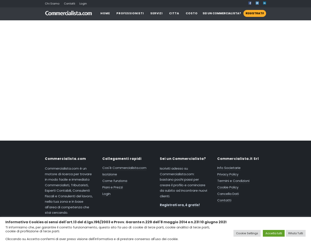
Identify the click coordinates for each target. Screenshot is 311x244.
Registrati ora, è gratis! (180, 205)
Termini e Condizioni (233, 180)
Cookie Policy (227, 187)
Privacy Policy (227, 174)
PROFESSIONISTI (130, 13)
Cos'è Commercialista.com (124, 167)
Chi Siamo (52, 3)
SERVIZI (156, 13)
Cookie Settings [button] (247, 233)
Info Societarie (229, 167)
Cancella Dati (228, 193)
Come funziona (114, 180)
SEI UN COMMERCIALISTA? (234, 13)
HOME (105, 13)
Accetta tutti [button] (273, 233)
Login (83, 3)
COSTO (192, 13)
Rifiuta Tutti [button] (295, 233)
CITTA (174, 13)
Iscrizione (109, 174)
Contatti (69, 3)
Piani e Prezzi (112, 187)
